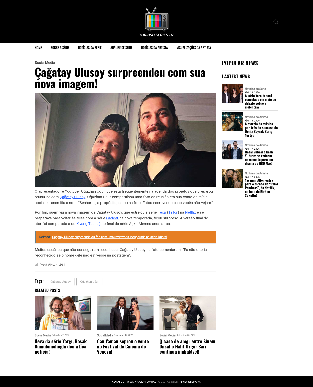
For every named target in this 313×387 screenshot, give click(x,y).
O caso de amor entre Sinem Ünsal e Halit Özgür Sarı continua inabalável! (187, 346)
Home (38, 47)
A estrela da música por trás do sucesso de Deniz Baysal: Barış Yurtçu (261, 129)
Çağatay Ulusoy (72, 197)
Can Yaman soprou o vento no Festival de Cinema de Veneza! (123, 346)
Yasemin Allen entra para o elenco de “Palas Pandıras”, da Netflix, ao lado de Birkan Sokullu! (261, 187)
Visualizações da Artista (194, 47)
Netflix (190, 212)
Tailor (173, 212)
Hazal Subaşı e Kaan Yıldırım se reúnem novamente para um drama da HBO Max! (259, 157)
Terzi (162, 212)
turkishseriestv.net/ (190, 381)
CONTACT (152, 381)
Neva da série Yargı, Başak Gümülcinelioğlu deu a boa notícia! (61, 346)
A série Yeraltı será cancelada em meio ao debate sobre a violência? (260, 101)
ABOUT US (118, 381)
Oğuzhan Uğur (89, 282)
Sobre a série (60, 47)
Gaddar (112, 218)
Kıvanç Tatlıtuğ (88, 223)
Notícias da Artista (154, 47)
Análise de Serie (121, 47)
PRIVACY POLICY (135, 381)
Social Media (45, 63)
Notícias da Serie (90, 47)
